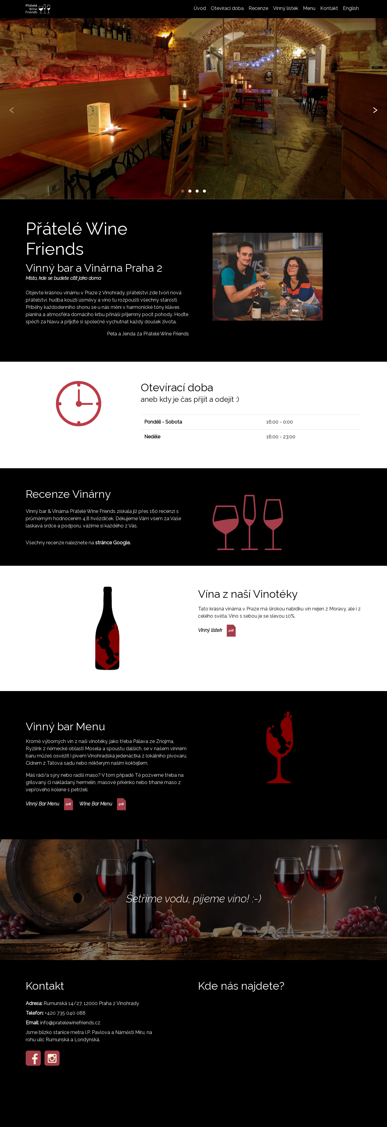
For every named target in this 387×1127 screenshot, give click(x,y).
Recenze (258, 8)
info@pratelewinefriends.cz (70, 1023)
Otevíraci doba (227, 8)
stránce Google (112, 543)
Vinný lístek (285, 8)
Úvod (200, 8)
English (351, 8)
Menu (309, 8)
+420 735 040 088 (65, 1013)
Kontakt (329, 8)
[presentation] (12, 109)
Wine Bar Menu (102, 804)
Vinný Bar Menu (49, 804)
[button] (182, 191)
